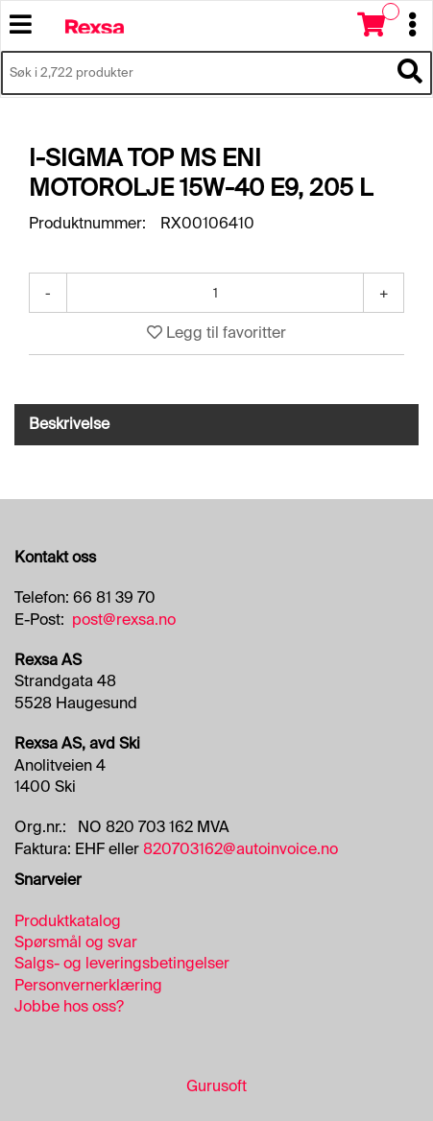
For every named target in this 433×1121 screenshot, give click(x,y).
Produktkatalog (67, 921)
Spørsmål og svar (75, 942)
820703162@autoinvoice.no (240, 849)
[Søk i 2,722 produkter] (195, 73)
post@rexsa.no (124, 619)
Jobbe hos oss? (69, 1006)
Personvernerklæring (88, 985)
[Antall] (215, 293)
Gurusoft (216, 1086)
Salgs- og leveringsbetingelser (121, 963)
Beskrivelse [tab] (69, 424)
